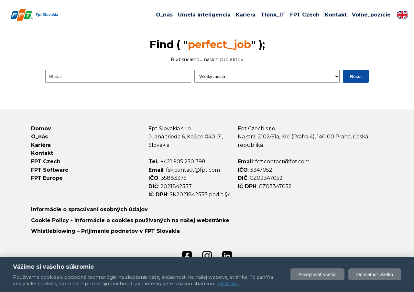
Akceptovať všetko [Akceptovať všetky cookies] (317, 274)
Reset (356, 76)
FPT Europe (47, 178)
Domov (41, 128)
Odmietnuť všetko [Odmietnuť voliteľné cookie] (374, 274)
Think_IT (273, 15)
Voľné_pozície (371, 15)
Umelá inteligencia (204, 15)
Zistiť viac (228, 284)
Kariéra (246, 15)
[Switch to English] (402, 15)
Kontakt (336, 15)
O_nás (164, 15)
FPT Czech (305, 15)
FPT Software (50, 170)
